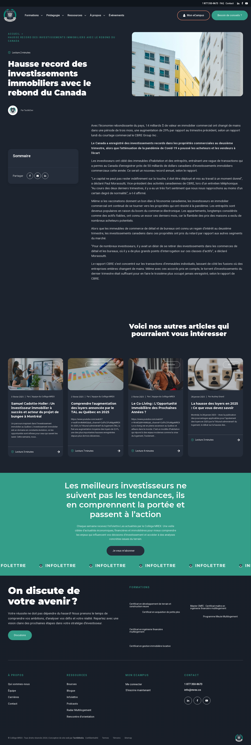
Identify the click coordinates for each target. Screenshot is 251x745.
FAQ (222, 3)
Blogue (71, 690)
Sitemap (128, 738)
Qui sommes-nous (19, 684)
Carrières (13, 697)
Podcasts (72, 703)
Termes (105, 738)
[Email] (37, 176)
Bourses (72, 684)
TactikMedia (78, 738)
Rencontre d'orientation (80, 716)
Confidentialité (91, 738)
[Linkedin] (45, 176)
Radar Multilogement (79, 710)
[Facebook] (30, 176)
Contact (230, 3)
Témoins (117, 738)
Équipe (12, 690)
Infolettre (72, 697)
